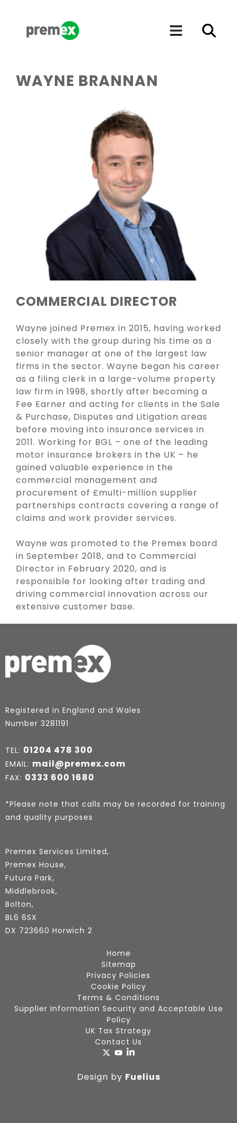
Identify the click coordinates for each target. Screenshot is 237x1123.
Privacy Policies (118, 975)
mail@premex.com (79, 764)
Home (119, 953)
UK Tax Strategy (118, 1030)
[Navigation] (176, 30)
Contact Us (118, 1042)
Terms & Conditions (118, 997)
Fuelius (142, 1077)
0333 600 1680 (59, 777)
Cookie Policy (118, 986)
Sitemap (118, 964)
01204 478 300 (58, 750)
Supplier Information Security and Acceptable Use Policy (118, 1014)
